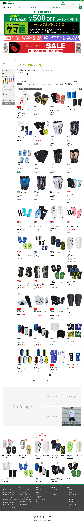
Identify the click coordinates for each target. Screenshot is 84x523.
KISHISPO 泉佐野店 (7, 489)
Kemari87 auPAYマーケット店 (25, 496)
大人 (72, 84)
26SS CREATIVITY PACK (32, 74)
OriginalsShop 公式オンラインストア (26, 502)
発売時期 (21, 88)
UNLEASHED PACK (41, 74)
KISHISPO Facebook (72, 494)
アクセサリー (17, 59)
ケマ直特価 (28, 70)
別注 (43, 84)
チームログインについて (40, 499)
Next (54, 375)
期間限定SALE (52, 70)
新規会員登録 (54, 489)
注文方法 (37, 491)
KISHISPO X (70, 492)
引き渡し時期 (38, 496)
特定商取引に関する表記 (51, 512)
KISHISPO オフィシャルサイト (25, 489)
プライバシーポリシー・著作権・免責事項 (29, 512)
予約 (33, 84)
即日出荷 (62, 84)
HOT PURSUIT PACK (50, 74)
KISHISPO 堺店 (6, 491)
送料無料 (57, 84)
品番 (33, 88)
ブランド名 (29, 88)
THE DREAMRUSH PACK (22, 74)
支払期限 (37, 494)
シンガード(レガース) (24, 59)
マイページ (54, 491)
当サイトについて (42, 512)
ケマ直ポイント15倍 (35, 70)
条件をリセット (8, 103)
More (42, 429)
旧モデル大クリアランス (44, 70)
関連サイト (21, 487)
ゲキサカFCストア (23, 491)
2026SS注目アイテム (21, 70)
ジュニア (76, 84)
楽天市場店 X (70, 499)
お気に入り (54, 492)
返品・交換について (39, 497)
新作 (30, 84)
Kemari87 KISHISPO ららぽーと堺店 (10, 500)
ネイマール (19, 77)
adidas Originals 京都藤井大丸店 (9, 507)
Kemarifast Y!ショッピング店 (25, 499)
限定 (46, 84)
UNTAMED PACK (59, 74)
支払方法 (37, 492)
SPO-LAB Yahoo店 (23, 505)
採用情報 (58, 512)
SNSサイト (69, 487)
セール (36, 84)
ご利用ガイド (38, 487)
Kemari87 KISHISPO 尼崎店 (8, 496)
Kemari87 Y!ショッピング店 (24, 494)
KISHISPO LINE (71, 496)
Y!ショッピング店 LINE (72, 504)
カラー (25, 88)
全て (23, 84)
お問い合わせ (64, 512)
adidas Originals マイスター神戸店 (10, 505)
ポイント (39, 88)
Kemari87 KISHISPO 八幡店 (8, 494)
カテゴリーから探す (9, 59)
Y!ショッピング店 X (71, 502)
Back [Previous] (45, 375)
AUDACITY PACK (66, 74)
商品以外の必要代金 (39, 489)
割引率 (36, 88)
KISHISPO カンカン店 (7, 497)
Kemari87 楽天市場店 (23, 492)
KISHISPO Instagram (72, 489)
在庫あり (19, 84)
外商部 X (69, 506)
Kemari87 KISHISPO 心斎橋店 (9, 492)
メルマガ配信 (54, 494)
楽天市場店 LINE (71, 501)
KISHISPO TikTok (71, 491)
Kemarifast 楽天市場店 (23, 497)
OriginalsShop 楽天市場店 (24, 504)
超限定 (49, 84)
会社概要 (19, 512)
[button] (5, 48)
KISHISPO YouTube (71, 497)
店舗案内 (4, 487)
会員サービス (54, 487)
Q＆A (37, 501)
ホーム (3, 59)
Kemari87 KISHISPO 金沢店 (8, 504)
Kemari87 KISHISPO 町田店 (8, 502)
